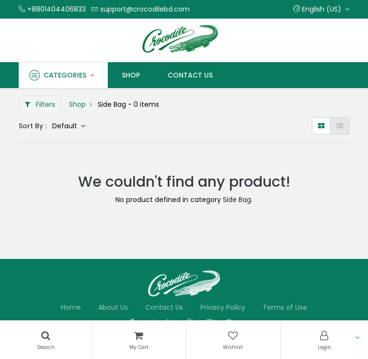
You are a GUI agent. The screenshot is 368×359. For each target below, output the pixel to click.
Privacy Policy (222, 307)
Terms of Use (285, 307)
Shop (77, 104)
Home (71, 307)
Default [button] (65, 126)
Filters (40, 104)
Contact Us (164, 307)
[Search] (46, 340)
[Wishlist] (233, 340)
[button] (321, 9)
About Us (113, 307)
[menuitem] (130, 75)
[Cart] (139, 340)
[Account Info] (324, 340)
